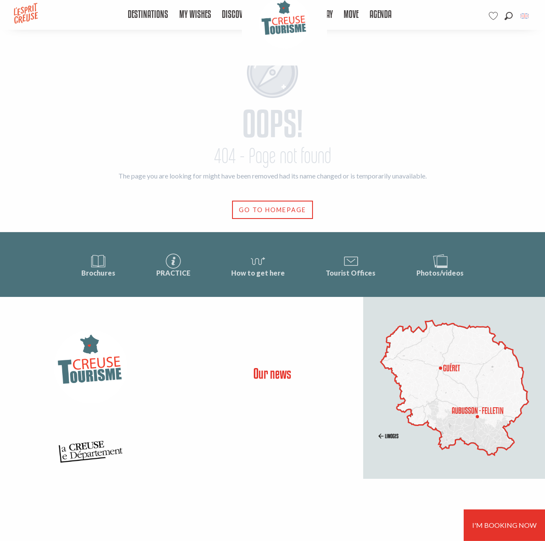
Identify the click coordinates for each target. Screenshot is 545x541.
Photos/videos (440, 265)
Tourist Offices (351, 265)
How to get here (258, 265)
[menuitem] (148, 15)
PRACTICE (173, 265)
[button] (508, 16)
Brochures (98, 265)
